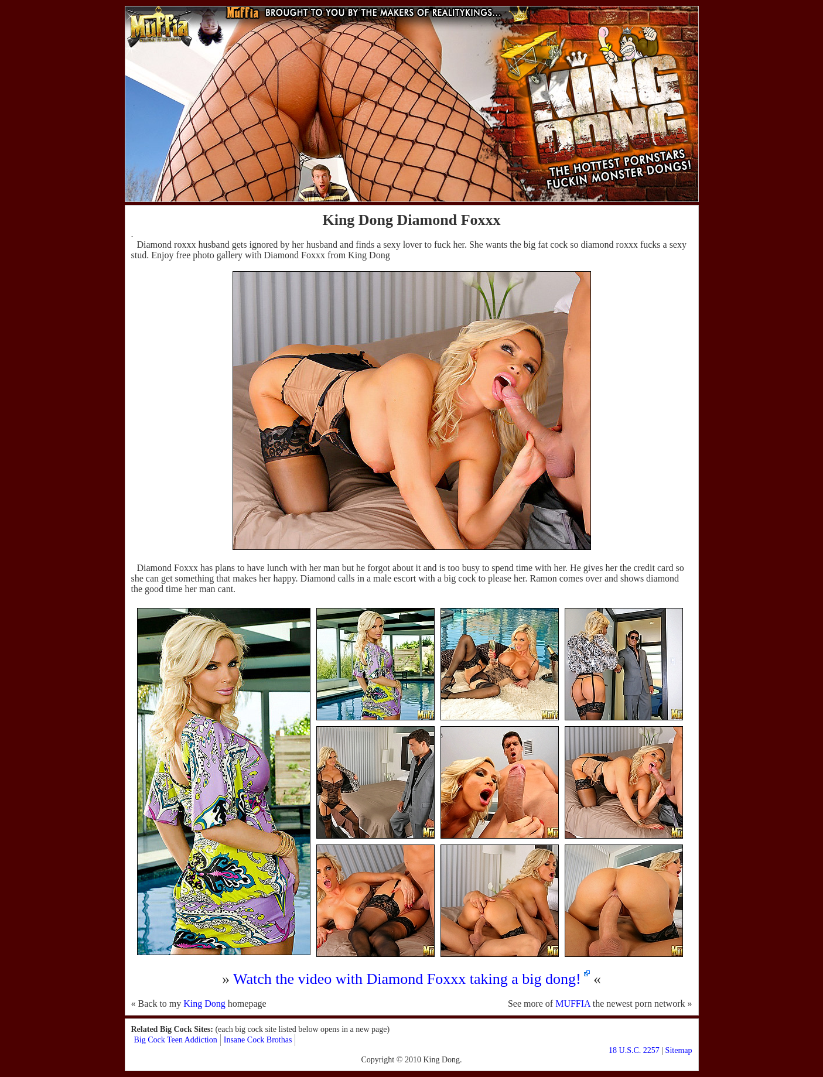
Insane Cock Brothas (258, 1039)
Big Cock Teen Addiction (175, 1039)
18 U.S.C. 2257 (634, 1050)
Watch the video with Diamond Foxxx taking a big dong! (407, 978)
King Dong (204, 1003)
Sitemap (678, 1050)
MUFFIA (572, 1003)
